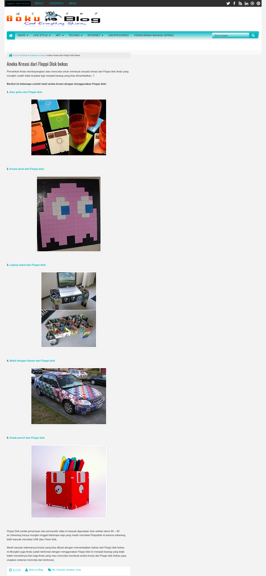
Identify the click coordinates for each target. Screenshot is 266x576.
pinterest (258, 3)
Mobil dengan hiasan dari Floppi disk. (32, 360)
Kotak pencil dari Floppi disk (27, 437)
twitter (228, 3)
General (60, 570)
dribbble (252, 3)
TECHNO (74, 35)
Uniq (78, 570)
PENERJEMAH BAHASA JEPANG (154, 35)
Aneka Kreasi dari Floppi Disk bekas (37, 63)
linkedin (246, 3)
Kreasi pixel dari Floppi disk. (27, 168)
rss (240, 3)
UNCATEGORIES (118, 35)
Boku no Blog (36, 570)
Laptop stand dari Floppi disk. (28, 264)
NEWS (21, 35)
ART (58, 35)
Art (53, 570)
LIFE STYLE (40, 35)
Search (253, 35)
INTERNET (93, 35)
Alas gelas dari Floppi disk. (26, 92)
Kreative (70, 570)
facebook (234, 3)
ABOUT (39, 3)
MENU (72, 3)
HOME (11, 35)
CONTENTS (56, 3)
